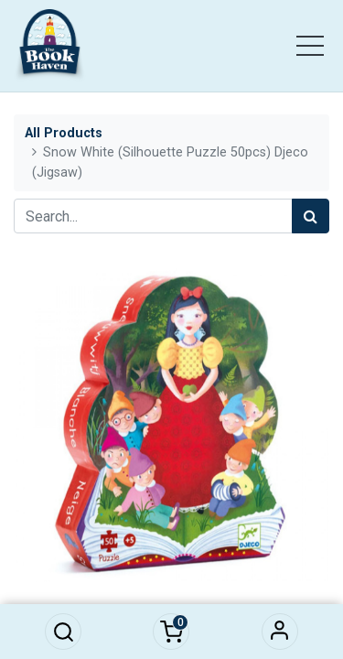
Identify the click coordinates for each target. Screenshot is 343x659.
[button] (63, 631)
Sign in (280, 631)
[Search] (310, 216)
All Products (63, 133)
